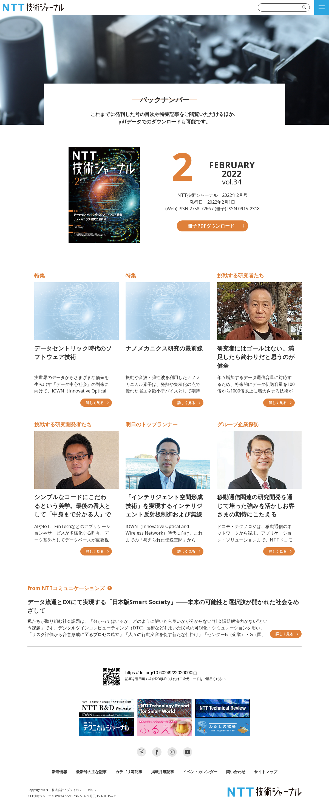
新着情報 (59, 771)
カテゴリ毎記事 (128, 771)
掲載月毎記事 (162, 771)
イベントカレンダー (200, 771)
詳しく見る (284, 633)
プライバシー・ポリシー (83, 790)
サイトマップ (265, 771)
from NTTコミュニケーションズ (69, 588)
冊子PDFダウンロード (211, 226)
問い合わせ (235, 771)
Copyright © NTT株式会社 (45, 790)
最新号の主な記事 (91, 771)
